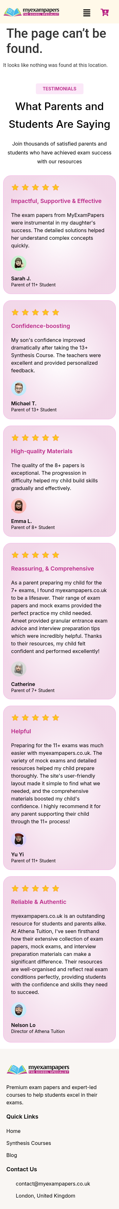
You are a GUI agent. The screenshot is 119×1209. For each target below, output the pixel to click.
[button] (87, 13)
